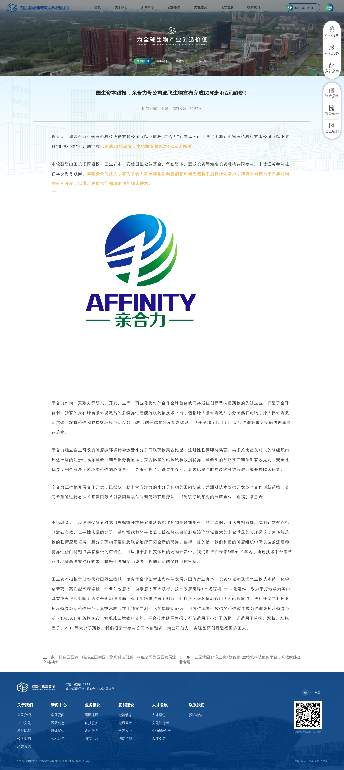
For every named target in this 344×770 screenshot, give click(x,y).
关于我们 (121, 7)
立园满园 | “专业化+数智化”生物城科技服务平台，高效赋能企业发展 (240, 659)
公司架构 (24, 738)
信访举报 (125, 738)
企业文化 (24, 723)
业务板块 (174, 7)
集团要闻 (143, 61)
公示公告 (201, 61)
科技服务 (91, 723)
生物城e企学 (161, 731)
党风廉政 (125, 723)
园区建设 (91, 715)
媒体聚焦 (182, 61)
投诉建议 (196, 715)
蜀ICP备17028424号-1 (78, 761)
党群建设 (200, 7)
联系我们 (253, 7)
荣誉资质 (24, 746)
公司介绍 (24, 715)
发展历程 (24, 731)
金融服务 (91, 731)
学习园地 (125, 731)
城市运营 (91, 738)
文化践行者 (160, 723)
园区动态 (162, 61)
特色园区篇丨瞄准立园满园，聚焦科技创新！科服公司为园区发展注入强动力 (109, 659)
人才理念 (159, 715)
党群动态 (125, 715)
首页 (97, 7)
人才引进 (159, 738)
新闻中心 (147, 7)
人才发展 (227, 7)
